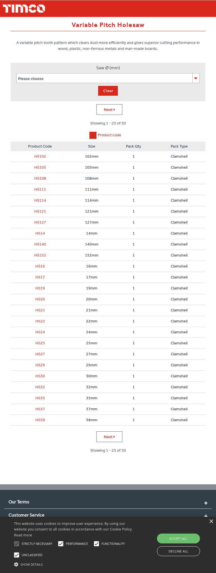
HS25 (40, 343)
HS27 (40, 354)
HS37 (40, 409)
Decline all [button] (178, 551)
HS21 (40, 310)
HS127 (40, 222)
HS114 (40, 200)
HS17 (40, 277)
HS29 (40, 365)
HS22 (40, 321)
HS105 (40, 167)
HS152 (40, 255)
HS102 (40, 156)
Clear (108, 90)
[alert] (108, 545)
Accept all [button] (178, 538)
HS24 (40, 332)
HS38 (40, 420)
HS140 (40, 244)
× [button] (211, 522)
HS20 (40, 299)
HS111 (40, 189)
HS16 (40, 266)
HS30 (40, 376)
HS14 (40, 233)
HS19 (40, 288)
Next (109, 109)
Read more (23, 535)
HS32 (40, 387)
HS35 (40, 398)
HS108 (40, 178)
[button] (75, 563)
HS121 (40, 211)
